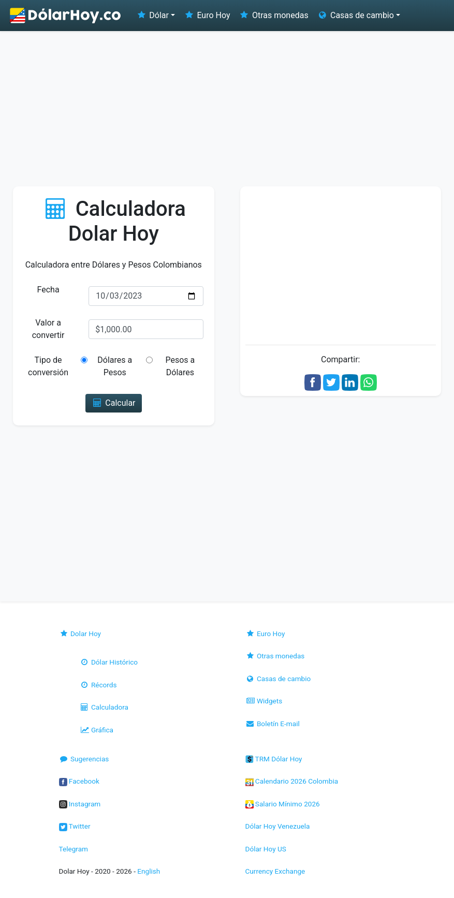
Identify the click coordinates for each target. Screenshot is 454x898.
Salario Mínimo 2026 (282, 804)
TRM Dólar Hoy (273, 759)
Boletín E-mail (272, 723)
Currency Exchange (275, 871)
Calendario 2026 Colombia (292, 781)
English (148, 871)
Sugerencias (84, 759)
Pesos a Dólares (180, 366)
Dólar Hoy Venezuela (277, 826)
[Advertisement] (227, 108)
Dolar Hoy (80, 633)
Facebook (79, 781)
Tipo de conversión (48, 366)
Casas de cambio (278, 678)
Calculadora (104, 707)
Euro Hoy (206, 15)
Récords (98, 685)
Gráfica (96, 730)
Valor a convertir (48, 329)
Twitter (75, 826)
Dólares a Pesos (114, 366)
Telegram (73, 849)
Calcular (114, 403)
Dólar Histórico (109, 662)
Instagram (80, 804)
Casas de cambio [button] (355, 15)
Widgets (264, 701)
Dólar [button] (152, 15)
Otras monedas (274, 15)
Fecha (48, 290)
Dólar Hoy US (265, 849)
